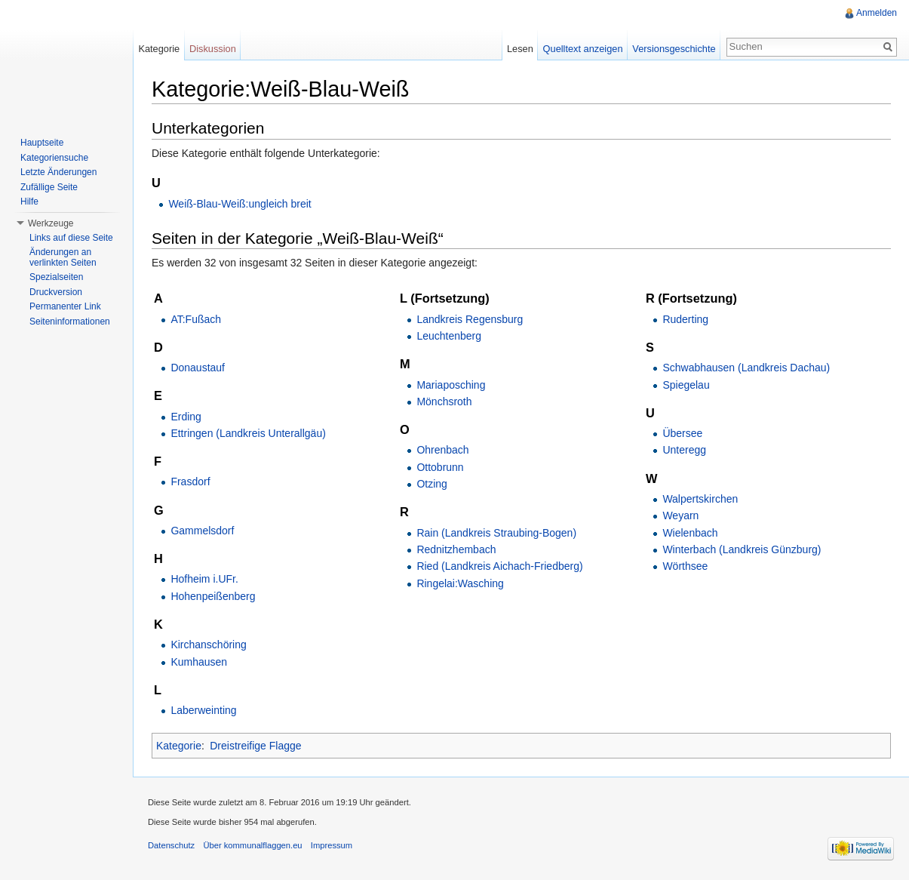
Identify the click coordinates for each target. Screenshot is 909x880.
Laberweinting (203, 710)
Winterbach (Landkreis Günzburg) (741, 549)
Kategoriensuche (54, 157)
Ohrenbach (442, 450)
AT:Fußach (195, 319)
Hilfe (29, 201)
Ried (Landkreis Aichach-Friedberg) (499, 566)
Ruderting (685, 319)
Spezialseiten (56, 277)
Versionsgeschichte (673, 48)
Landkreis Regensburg (469, 319)
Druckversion (55, 292)
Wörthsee (685, 566)
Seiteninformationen (69, 321)
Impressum (331, 845)
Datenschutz (171, 845)
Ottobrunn (439, 467)
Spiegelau (685, 385)
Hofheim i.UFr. (204, 579)
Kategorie (178, 746)
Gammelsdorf (202, 531)
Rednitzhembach (456, 549)
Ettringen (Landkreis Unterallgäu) (247, 433)
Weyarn (680, 515)
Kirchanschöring (208, 644)
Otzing (431, 484)
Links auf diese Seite (71, 237)
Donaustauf (197, 368)
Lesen (520, 48)
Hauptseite (41, 142)
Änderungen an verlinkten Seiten (63, 257)
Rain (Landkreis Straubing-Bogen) (496, 533)
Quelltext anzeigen (583, 48)
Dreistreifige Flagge (255, 746)
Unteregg (684, 450)
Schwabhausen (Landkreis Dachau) (746, 368)
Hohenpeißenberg (212, 596)
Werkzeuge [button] (50, 223)
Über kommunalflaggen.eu (252, 845)
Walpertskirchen (700, 499)
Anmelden (876, 13)
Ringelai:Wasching (459, 583)
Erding (185, 417)
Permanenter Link (65, 306)
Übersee (682, 433)
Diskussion (212, 48)
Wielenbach (689, 533)
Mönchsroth (443, 401)
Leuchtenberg (448, 336)
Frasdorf (190, 481)
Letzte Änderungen (58, 172)
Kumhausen (198, 662)
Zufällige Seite (49, 187)
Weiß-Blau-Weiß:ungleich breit (239, 204)
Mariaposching (450, 385)
